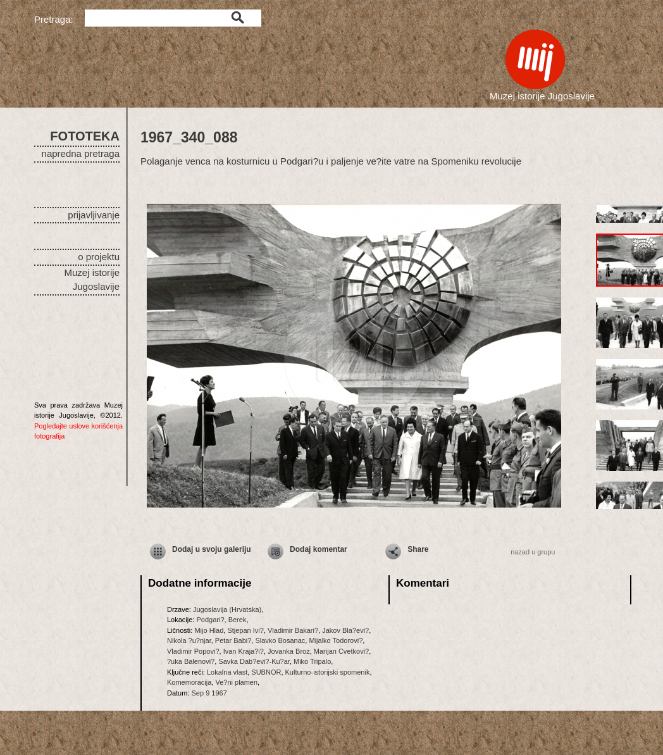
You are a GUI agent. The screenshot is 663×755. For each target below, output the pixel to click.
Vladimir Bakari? (293, 630)
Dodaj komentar (318, 549)
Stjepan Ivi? (245, 630)
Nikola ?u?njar (189, 640)
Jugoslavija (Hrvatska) (227, 609)
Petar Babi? (233, 640)
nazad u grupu (533, 552)
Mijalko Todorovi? (335, 640)
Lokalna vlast (227, 672)
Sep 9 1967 (209, 693)
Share (417, 549)
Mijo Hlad (208, 630)
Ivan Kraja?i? (243, 651)
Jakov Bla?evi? (345, 630)
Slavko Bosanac (280, 640)
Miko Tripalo (312, 661)
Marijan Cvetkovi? (341, 651)
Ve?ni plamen (236, 682)
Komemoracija (189, 682)
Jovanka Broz (289, 651)
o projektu (99, 256)
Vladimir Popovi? (193, 651)
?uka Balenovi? (190, 661)
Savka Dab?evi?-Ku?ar (254, 661)
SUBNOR (266, 672)
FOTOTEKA (85, 136)
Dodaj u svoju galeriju (211, 549)
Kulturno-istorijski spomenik (327, 672)
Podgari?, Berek (221, 619)
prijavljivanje (94, 214)
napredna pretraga (81, 153)
